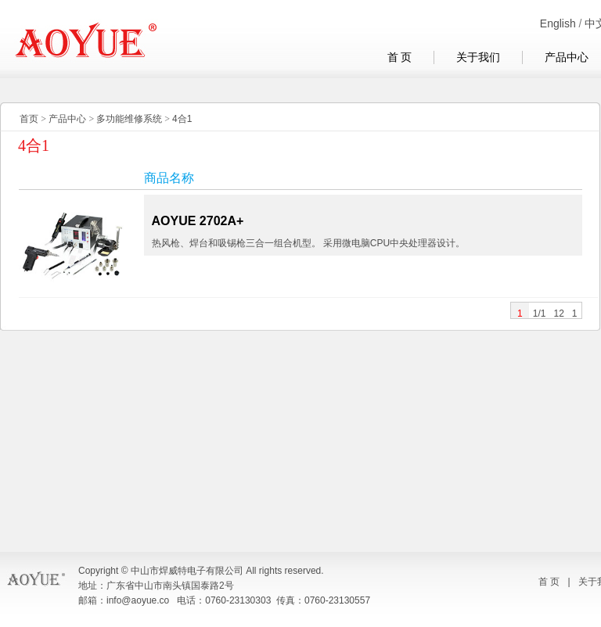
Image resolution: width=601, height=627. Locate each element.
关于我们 (478, 57)
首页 (29, 118)
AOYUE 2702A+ (198, 221)
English (558, 23)
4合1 (182, 118)
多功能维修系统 (129, 118)
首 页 (399, 57)
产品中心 (67, 118)
